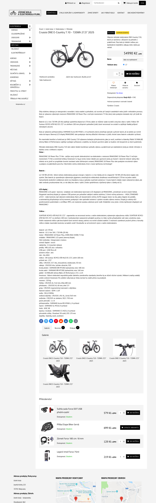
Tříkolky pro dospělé (19, 99)
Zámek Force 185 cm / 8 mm (70, 438)
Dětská (21, 81)
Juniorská (14, 77)
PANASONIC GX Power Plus (119, 156)
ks (122, 413)
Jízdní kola (51, 13)
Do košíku (132, 73)
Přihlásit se (70, 3)
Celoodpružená (18, 34)
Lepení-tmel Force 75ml (68, 451)
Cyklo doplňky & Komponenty (72, 13)
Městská (14, 45)
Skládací (15, 49)
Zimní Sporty (93, 13)
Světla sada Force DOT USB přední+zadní (69, 410)
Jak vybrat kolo (107, 13)
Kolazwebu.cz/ (20, 104)
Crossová (21, 37)
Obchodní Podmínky (135, 13)
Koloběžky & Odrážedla (21, 86)
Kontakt (121, 13)
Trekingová (21, 41)
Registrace (84, 3)
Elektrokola (21, 26)
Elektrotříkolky (18, 53)
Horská (21, 30)
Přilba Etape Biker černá (68, 424)
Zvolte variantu (130, 427)
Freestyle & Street (18, 91)
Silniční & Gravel (21, 73)
